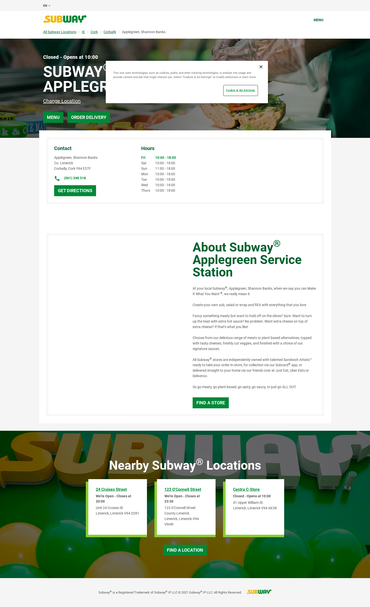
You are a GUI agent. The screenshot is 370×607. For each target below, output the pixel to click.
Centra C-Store (246, 489)
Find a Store (210, 402)
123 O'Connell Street (182, 489)
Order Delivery (88, 117)
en (45, 5)
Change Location (62, 101)
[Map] (114, 325)
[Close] (260, 66)
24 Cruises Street (111, 489)
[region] (187, 82)
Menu (318, 20)
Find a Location (185, 550)
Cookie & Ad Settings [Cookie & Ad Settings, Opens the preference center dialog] (240, 90)
